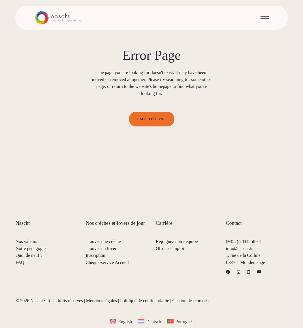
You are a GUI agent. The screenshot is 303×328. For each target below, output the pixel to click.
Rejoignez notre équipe (177, 241)
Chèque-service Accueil (107, 262)
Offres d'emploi (170, 248)
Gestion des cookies (190, 300)
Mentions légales (101, 300)
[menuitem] (121, 321)
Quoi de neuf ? (29, 255)
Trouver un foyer (101, 248)
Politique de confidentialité (144, 300)
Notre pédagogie (31, 248)
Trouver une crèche (103, 241)
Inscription (95, 255)
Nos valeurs (26, 241)
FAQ (20, 262)
